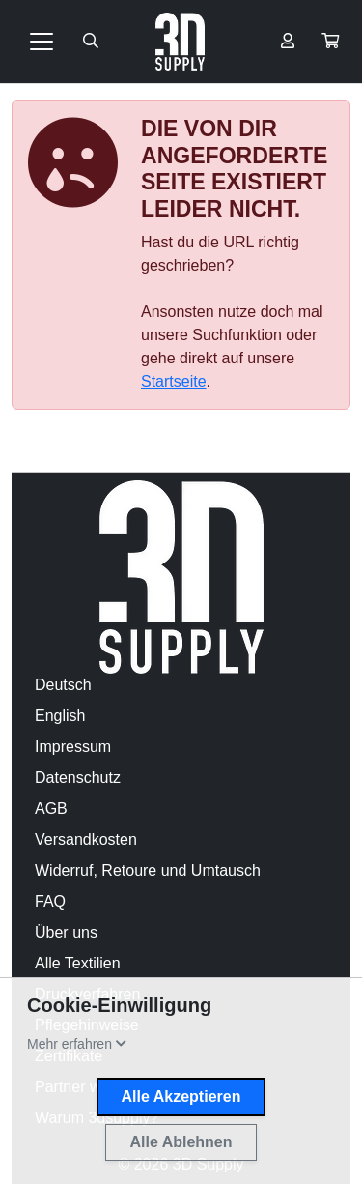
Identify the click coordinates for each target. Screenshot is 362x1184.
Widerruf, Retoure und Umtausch (148, 870)
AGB (51, 808)
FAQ (50, 901)
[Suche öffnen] (90, 41)
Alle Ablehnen (180, 1142)
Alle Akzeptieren (181, 1096)
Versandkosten (86, 839)
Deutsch (63, 685)
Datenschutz (78, 777)
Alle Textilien (78, 963)
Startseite (174, 381)
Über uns (66, 932)
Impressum (73, 746)
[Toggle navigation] (41, 41)
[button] (330, 41)
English (60, 716)
